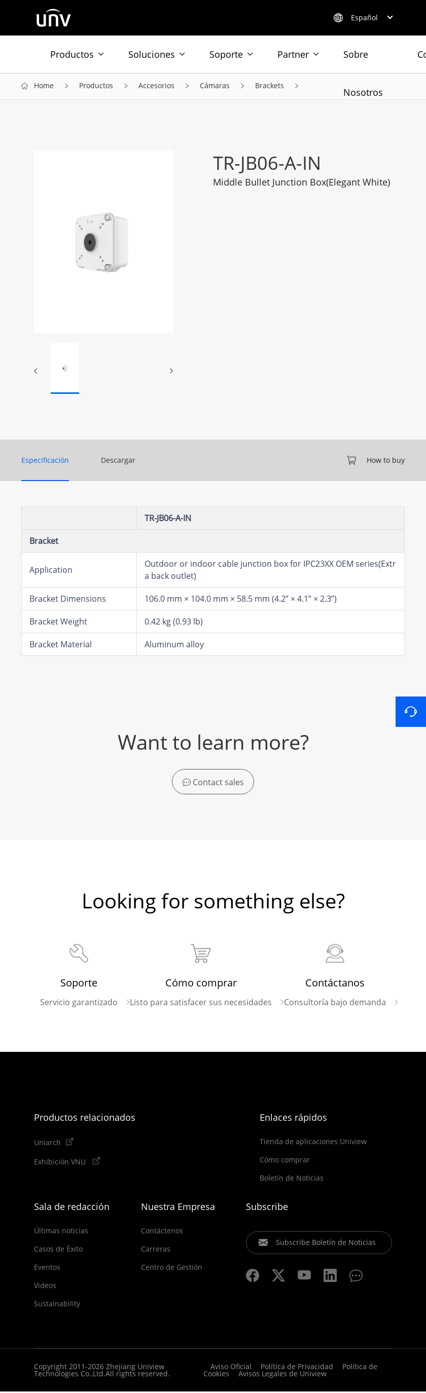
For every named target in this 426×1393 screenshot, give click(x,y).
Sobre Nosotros (363, 60)
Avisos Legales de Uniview (282, 1375)
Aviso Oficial (231, 1368)
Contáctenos (162, 1232)
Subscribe (267, 1208)
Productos (72, 54)
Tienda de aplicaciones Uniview (313, 1143)
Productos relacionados (84, 1118)
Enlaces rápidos (293, 1118)
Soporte (226, 54)
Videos (45, 1287)
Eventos (47, 1268)
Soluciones (151, 54)
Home (44, 87)
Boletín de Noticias (292, 1179)
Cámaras (215, 87)
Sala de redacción (72, 1208)
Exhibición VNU (61, 1163)
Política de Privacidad (297, 1368)
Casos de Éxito (58, 1250)
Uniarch (47, 1144)
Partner (293, 54)
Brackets (269, 87)
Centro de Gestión (171, 1268)
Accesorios (156, 87)
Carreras (155, 1250)
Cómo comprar (285, 1161)
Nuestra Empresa (178, 1208)
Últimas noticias (61, 1232)
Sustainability (57, 1305)
